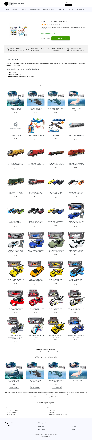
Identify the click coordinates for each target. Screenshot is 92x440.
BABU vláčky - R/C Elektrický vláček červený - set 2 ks (36, 165)
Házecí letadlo (56, 135)
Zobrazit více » (45, 29)
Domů (7, 9)
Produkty (8, 14)
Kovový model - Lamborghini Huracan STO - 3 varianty (16, 223)
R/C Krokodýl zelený (16, 135)
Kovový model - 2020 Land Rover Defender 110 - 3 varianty (36, 223)
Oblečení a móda (81, 9)
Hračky (14, 9)
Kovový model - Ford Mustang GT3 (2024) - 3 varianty (56, 194)
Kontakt (74, 426)
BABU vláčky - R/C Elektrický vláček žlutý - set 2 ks (15, 165)
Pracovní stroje (54, 351)
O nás (73, 423)
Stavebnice (23, 9)
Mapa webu (41, 426)
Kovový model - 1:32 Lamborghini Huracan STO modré (76, 280)
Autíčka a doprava (15, 14)
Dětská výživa (60, 9)
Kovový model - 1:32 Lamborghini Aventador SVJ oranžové (36, 280)
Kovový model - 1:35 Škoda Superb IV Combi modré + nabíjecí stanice (76, 223)
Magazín (74, 429)
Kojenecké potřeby (48, 9)
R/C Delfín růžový (76, 108)
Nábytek (70, 9)
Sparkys (78, 27)
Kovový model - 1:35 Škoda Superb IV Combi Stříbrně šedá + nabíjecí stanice (15, 251)
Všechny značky (42, 423)
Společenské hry (34, 9)
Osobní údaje (41, 429)
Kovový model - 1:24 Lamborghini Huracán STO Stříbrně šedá (15, 337)
